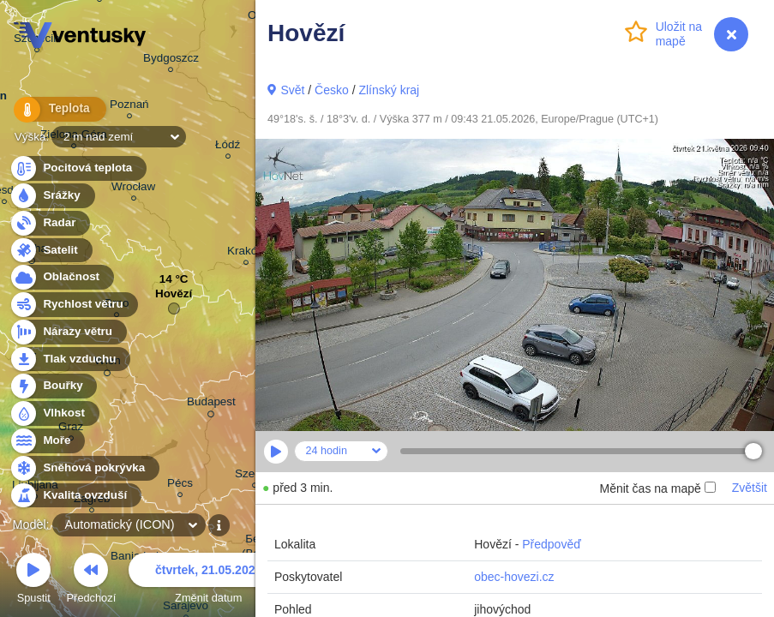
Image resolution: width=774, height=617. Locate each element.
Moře (47, 440)
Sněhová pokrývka (84, 468)
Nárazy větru (67, 332)
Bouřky (53, 386)
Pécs (180, 485)
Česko (332, 90)
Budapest (211, 404)
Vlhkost (54, 413)
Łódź (227, 147)
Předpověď (551, 544)
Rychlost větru (73, 304)
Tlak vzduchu (70, 359)
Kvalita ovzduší (75, 495)
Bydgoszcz (171, 60)
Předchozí (92, 580)
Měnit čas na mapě (657, 488)
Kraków (246, 253)
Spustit (33, 580)
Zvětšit (749, 487)
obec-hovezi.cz (514, 577)
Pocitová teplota (77, 168)
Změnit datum (208, 580)
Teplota (53, 111)
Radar (49, 223)
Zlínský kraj (388, 90)
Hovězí (173, 297)
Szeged (254, 476)
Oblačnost (61, 277)
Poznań (129, 107)
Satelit (50, 250)
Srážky (52, 195)
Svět (292, 90)
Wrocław (133, 189)
